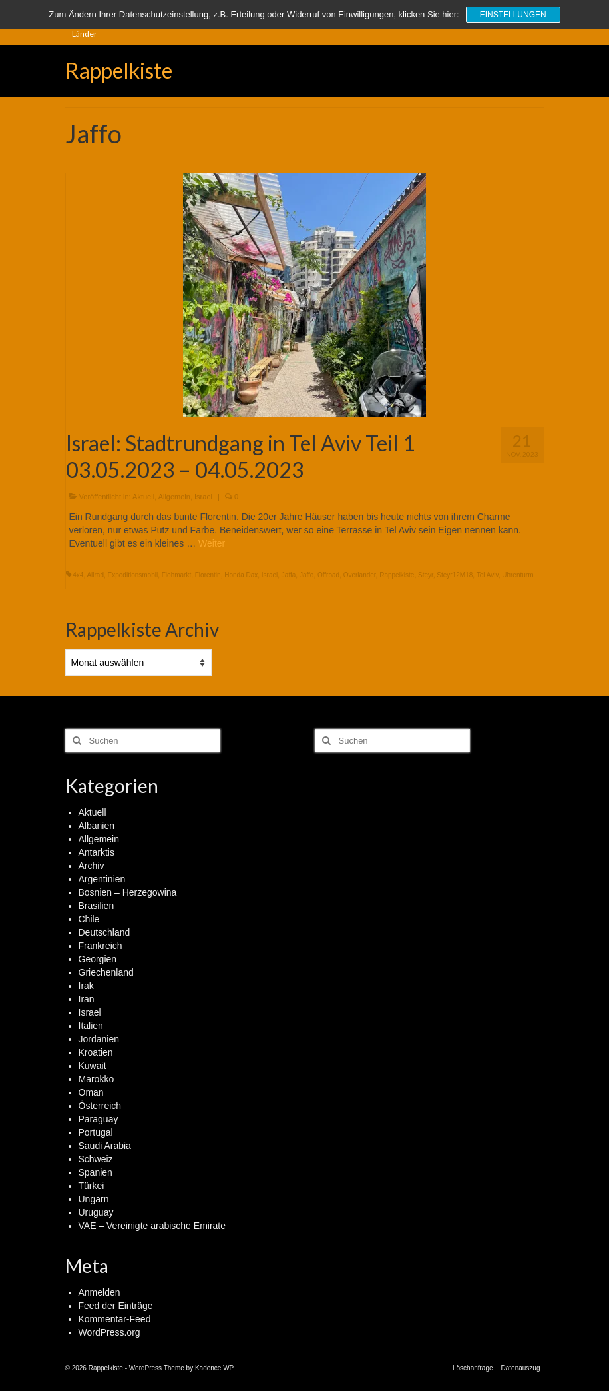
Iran (87, 999)
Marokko (96, 1079)
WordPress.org (109, 1332)
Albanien (97, 825)
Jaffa (289, 575)
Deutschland (104, 932)
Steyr (425, 575)
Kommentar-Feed (115, 1319)
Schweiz (96, 1159)
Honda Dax (241, 575)
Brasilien (96, 905)
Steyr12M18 (455, 575)
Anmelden (99, 1292)
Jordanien (99, 1039)
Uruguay (96, 1212)
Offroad (328, 575)
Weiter (211, 543)
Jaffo (307, 575)
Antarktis (96, 852)
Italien (91, 1025)
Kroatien (96, 1052)
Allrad (95, 575)
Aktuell (143, 497)
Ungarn (94, 1199)
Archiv (91, 865)
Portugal (96, 1132)
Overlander (359, 575)
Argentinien (102, 879)
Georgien (98, 959)
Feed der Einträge (116, 1305)
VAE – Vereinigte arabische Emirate (152, 1225)
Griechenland (106, 972)
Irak (86, 985)
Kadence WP (214, 1368)
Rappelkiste (118, 70)
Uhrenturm (517, 575)
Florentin (208, 575)
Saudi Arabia (105, 1145)
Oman (91, 1092)
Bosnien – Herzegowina (128, 892)
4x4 (78, 575)
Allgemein (174, 497)
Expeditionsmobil (133, 575)
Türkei (91, 1185)
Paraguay (98, 1119)
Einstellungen (513, 14)
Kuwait (92, 1065)
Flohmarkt (176, 575)
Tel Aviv (488, 575)
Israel (203, 497)
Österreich (100, 1105)
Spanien (95, 1172)
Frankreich (100, 945)
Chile (89, 919)
